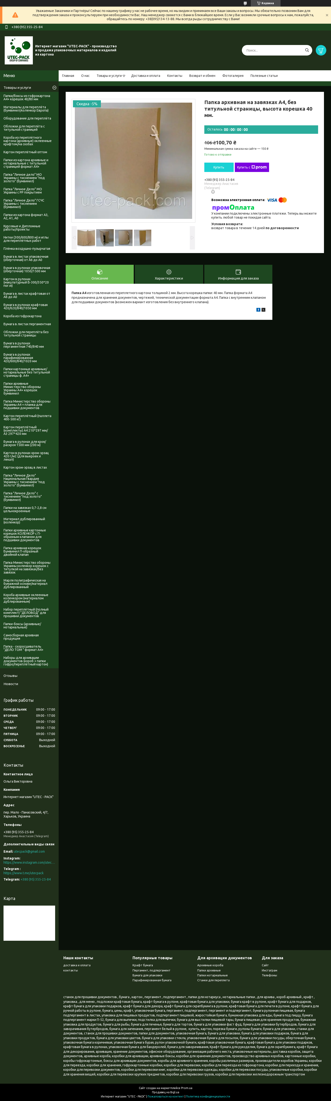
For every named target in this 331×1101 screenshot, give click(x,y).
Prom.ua (186, 1088)
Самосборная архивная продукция (21, 636)
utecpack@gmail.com (29, 851)
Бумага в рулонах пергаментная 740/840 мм (24, 344)
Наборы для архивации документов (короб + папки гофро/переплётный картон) (26, 661)
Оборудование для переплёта (27, 118)
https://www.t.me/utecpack (24, 873)
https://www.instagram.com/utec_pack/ (29, 862)
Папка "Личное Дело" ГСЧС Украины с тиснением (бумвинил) (24, 203)
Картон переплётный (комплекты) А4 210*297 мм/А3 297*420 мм (26, 430)
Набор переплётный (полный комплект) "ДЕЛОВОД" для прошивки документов (26, 613)
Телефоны (269, 975)
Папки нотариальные (212, 975)
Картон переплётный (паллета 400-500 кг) (27, 417)
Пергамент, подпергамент (152, 970)
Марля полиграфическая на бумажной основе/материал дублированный (25, 583)
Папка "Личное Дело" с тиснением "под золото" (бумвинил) (23, 496)
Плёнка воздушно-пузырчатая (27, 248)
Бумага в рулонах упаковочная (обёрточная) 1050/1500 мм (27, 269)
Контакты (174, 76)
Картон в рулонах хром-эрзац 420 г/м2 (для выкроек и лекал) (26, 456)
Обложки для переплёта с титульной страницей (24, 127)
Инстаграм (269, 970)
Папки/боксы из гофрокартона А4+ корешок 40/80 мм (27, 97)
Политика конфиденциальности (208, 1096)
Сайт (265, 965)
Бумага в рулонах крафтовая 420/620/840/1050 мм (26, 306)
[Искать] (307, 50)
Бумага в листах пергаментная (27, 324)
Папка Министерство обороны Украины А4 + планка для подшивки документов (27, 404)
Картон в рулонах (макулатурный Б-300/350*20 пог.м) (26, 282)
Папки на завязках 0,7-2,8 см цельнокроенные (25, 509)
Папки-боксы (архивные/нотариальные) (22, 625)
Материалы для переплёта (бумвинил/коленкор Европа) (26, 108)
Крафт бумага (143, 965)
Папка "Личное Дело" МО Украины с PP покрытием (23, 190)
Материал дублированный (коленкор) (24, 520)
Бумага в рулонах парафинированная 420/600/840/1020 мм (20, 358)
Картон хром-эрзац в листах (25, 467)
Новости (11, 684)
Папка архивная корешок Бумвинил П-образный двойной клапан (22, 551)
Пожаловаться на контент (166, 1096)
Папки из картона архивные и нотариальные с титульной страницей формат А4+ (26, 163)
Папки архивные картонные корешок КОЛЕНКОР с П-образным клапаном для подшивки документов (25, 535)
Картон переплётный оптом (25, 152)
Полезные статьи (264, 76)
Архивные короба (210, 965)
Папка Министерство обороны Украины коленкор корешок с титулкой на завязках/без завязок (27, 567)
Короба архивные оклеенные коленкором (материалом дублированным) (26, 598)
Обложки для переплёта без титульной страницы (26, 333)
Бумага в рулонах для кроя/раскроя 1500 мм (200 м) (25, 443)
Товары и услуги (109, 76)
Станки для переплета (213, 980)
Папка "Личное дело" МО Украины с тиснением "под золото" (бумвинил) (24, 178)
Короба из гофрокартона (23, 316)
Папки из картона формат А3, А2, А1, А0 (26, 216)
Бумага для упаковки (147, 975)
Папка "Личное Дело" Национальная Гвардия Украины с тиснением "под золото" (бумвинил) (24, 480)
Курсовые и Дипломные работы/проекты (22, 227)
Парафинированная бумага (152, 980)
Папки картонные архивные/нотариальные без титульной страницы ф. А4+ (27, 372)
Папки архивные (209, 970)
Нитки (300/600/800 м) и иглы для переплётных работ (26, 239)
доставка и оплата (77, 965)
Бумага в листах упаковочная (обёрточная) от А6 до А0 (26, 258)
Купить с (252, 167)
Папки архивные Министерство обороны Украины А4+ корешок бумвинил (22, 388)
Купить (218, 167)
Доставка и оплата (145, 76)
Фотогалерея (232, 76)
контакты (70, 970)
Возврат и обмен (202, 76)
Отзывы (10, 676)
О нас (85, 76)
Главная (68, 76)
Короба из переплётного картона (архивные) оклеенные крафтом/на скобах (28, 141)
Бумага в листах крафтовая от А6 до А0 (27, 295)
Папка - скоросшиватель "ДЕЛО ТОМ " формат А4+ (23, 648)
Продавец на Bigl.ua (165, 1092)
